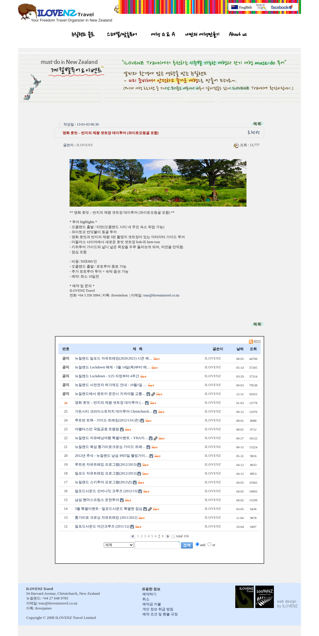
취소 (145, 599)
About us (237, 35)
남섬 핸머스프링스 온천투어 (97, 500)
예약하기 (149, 594)
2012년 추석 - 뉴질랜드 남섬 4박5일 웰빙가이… (112, 456)
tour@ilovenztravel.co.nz (162, 295)
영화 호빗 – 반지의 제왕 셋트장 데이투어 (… (109, 403)
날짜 (240, 349)
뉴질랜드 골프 (83, 35)
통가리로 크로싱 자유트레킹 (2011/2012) (106, 517)
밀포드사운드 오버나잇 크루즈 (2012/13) (106, 491)
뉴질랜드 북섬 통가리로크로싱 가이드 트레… (110, 447)
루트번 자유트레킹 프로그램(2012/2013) (106, 464)
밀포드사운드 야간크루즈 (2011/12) (102, 526)
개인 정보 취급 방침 (157, 609)
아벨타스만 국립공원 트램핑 (97, 429)
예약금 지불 (151, 604)
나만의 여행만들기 (202, 35)
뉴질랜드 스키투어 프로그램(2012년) (103, 482)
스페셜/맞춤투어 (122, 35)
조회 (253, 349)
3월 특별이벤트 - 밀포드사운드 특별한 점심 (108, 509)
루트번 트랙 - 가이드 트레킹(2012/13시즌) (107, 420)
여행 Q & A (163, 35)
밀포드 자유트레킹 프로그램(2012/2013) (106, 473)
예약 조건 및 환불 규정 (160, 614)
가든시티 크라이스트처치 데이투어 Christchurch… (113, 411)
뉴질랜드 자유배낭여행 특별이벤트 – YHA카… (111, 438)
